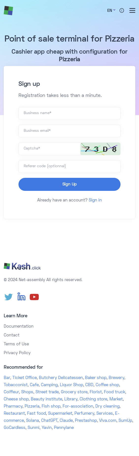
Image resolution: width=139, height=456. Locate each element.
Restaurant (14, 414)
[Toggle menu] (132, 10)
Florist (96, 392)
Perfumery (84, 414)
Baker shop (95, 378)
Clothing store (93, 399)
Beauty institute (46, 399)
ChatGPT (49, 421)
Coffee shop (107, 385)
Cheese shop (16, 399)
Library (70, 399)
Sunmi (33, 428)
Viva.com (107, 421)
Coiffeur (11, 392)
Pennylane (64, 428)
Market (116, 399)
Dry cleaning (107, 407)
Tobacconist (16, 385)
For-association (78, 407)
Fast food (36, 414)
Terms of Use (16, 344)
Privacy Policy (17, 353)
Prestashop (86, 421)
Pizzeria (32, 407)
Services (104, 414)
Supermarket (60, 414)
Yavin (47, 428)
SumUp (125, 421)
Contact (11, 335)
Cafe (34, 385)
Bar (7, 378)
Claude (66, 421)
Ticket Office (24, 378)
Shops (27, 392)
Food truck (114, 392)
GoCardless (14, 428)
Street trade (47, 392)
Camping (49, 385)
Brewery (116, 378)
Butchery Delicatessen (61, 378)
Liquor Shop (71, 385)
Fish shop (51, 407)
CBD (89, 385)
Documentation (19, 327)
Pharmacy (13, 407)
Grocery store (74, 392)
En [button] (109, 11)
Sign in (95, 200)
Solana (32, 421)
